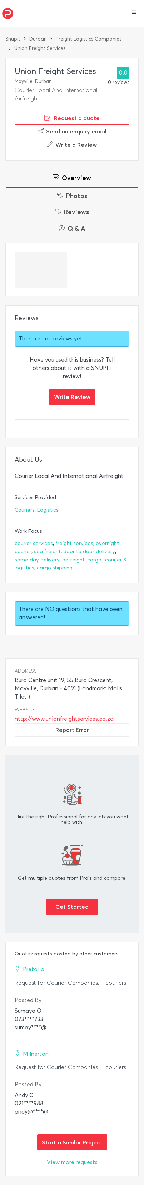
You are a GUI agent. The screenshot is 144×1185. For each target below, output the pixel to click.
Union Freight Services (39, 48)
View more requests (72, 1162)
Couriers (25, 510)
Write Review (72, 396)
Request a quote (72, 118)
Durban (38, 39)
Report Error (72, 729)
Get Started (72, 906)
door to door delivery (89, 552)
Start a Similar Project (72, 1142)
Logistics (48, 510)
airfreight (73, 560)
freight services (74, 543)
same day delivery (37, 560)
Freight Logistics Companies (88, 39)
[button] (134, 13)
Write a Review (72, 144)
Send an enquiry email (72, 131)
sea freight (47, 552)
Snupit (12, 39)
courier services (34, 543)
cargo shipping (55, 568)
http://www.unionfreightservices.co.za (64, 718)
